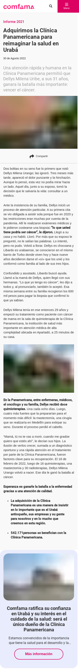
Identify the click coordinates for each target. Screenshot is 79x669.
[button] (18, 6)
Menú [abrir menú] (67, 6)
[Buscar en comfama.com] (49, 6)
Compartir (39, 156)
